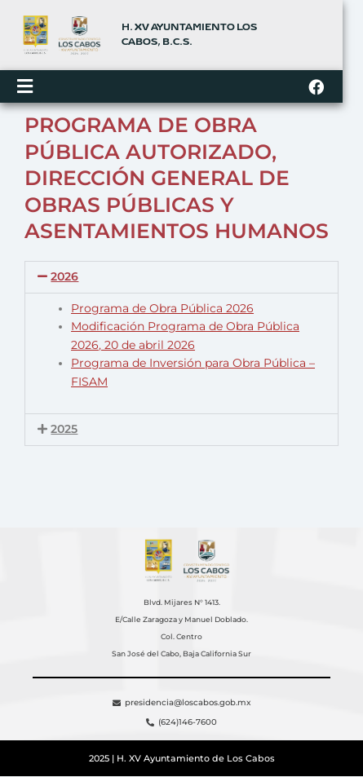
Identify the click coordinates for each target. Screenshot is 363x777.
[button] (181, 280)
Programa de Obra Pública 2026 (162, 310)
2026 (64, 279)
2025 (64, 432)
